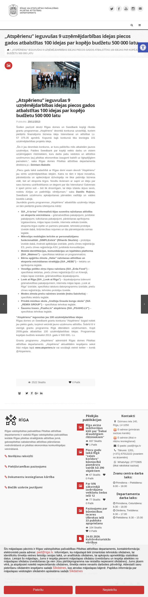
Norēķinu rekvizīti (19, 456)
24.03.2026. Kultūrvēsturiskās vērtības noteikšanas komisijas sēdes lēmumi (98, 544)
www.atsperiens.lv (45, 347)
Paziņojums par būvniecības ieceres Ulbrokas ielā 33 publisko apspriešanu (96, 516)
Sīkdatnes (59, 567)
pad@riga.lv (134, 445)
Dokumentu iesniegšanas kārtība (31, 477)
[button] (143, 47)
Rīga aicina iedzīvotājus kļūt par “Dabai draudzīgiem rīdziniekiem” (96, 431)
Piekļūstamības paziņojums (25, 466)
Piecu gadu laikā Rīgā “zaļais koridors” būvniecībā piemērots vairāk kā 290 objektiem (95, 460)
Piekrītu (38, 589)
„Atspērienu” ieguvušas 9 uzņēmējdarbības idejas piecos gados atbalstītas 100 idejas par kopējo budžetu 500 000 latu (55, 107)
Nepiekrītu (110, 589)
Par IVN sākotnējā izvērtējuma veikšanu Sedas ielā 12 (96, 489)
